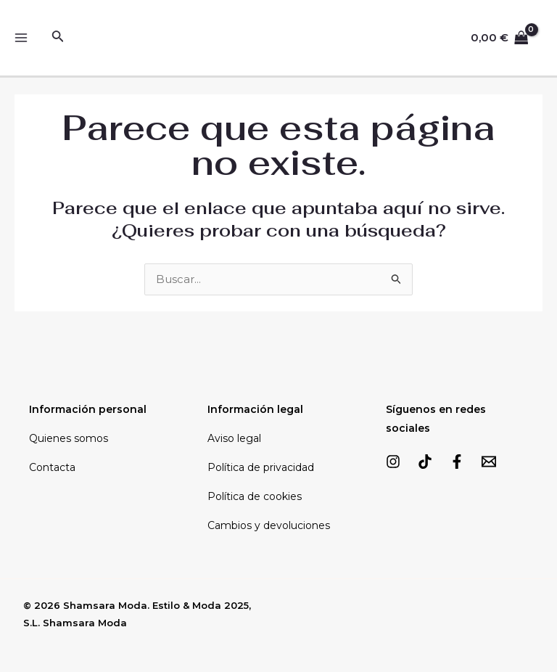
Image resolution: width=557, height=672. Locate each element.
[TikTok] (425, 461)
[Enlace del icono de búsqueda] (58, 37)
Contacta (52, 467)
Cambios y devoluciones (268, 525)
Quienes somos (68, 438)
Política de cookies (254, 496)
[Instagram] (393, 461)
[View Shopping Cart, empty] (500, 38)
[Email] (489, 461)
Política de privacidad (260, 467)
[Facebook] (457, 461)
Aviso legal (234, 438)
